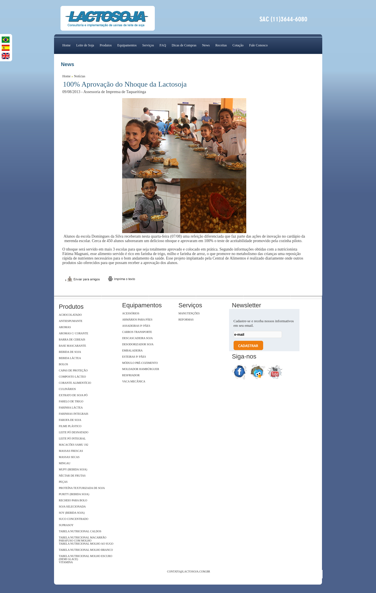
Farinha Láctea (71, 407)
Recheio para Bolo (73, 500)
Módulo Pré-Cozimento (140, 362)
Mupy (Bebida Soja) (73, 469)
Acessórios (130, 313)
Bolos (63, 364)
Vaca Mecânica (133, 381)
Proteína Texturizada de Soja (82, 488)
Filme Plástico (70, 426)
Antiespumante (70, 321)
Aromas (65, 327)
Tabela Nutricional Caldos (80, 531)
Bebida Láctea (70, 358)
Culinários (67, 389)
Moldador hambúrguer (140, 369)
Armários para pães (137, 319)
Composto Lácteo (72, 376)
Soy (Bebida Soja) (72, 512)
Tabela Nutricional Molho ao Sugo (86, 543)
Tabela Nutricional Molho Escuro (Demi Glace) (85, 557)
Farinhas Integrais (73, 413)
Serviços (148, 45)
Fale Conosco (258, 45)
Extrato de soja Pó (73, 395)
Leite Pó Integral (72, 438)
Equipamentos (127, 45)
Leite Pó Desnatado (73, 432)
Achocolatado (70, 314)
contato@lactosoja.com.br (188, 571)
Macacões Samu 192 (73, 444)
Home (66, 45)
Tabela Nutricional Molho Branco (86, 549)
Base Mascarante (72, 345)
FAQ (163, 45)
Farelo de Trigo (71, 401)
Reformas (186, 319)
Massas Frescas (71, 450)
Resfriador (131, 375)
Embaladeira (132, 350)
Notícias (79, 76)
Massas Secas (69, 457)
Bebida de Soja (70, 351)
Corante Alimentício (75, 382)
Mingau (64, 463)
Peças (63, 481)
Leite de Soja (85, 45)
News (206, 45)
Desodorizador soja (137, 344)
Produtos (106, 45)
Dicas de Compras (184, 45)
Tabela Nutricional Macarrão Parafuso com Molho (82, 539)
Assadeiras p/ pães (136, 325)
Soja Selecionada (72, 506)
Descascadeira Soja (137, 338)
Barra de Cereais (72, 339)
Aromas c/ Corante (73, 333)
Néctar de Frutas (72, 475)
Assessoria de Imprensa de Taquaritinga (114, 92)
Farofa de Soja (70, 419)
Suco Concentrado (73, 518)
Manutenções (189, 313)
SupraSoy (66, 525)
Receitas (221, 45)
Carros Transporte (137, 331)
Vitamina (66, 562)
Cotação (237, 45)
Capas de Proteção (73, 370)
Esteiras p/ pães (134, 356)
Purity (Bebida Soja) (74, 494)
